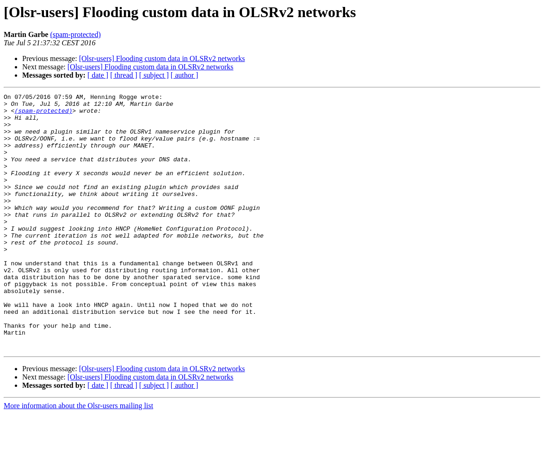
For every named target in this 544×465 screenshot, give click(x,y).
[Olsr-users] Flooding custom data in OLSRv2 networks (162, 58)
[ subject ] (154, 75)
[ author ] (184, 75)
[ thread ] (123, 75)
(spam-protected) (75, 34)
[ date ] (97, 75)
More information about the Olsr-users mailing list (78, 457)
